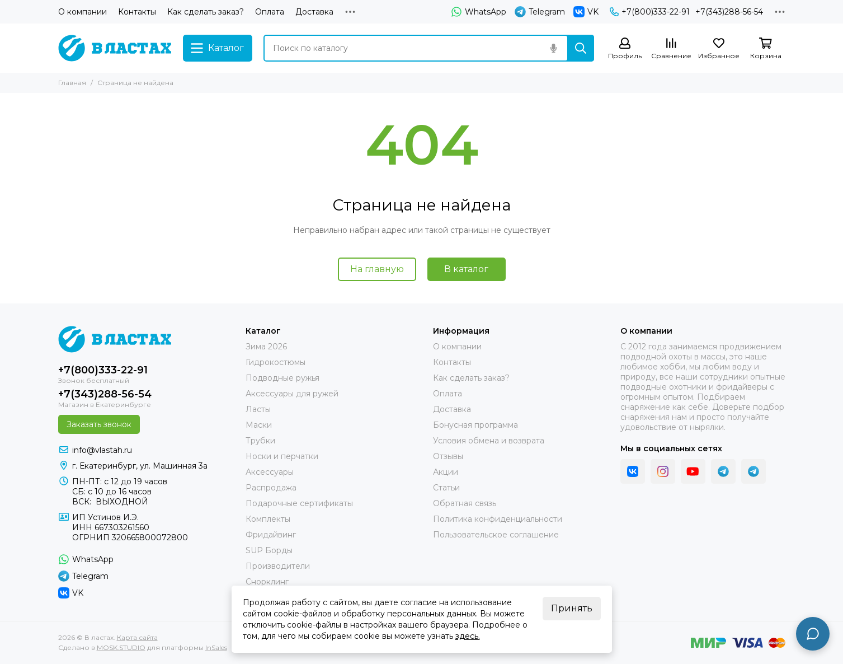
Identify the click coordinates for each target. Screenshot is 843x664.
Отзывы (448, 456)
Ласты (258, 409)
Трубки (260, 441)
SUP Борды (269, 550)
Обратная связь (464, 503)
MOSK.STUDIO (121, 647)
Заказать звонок (99, 424)
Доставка (314, 12)
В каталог (466, 269)
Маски (259, 425)
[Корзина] (765, 49)
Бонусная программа (475, 425)
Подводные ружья (282, 378)
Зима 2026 (266, 347)
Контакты (137, 12)
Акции (445, 472)
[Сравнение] (671, 49)
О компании (82, 12)
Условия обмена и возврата (488, 441)
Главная (72, 82)
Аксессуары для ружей (292, 394)
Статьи (446, 488)
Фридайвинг (271, 535)
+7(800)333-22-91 (650, 12)
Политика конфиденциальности (497, 519)
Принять (571, 608)
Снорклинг (267, 582)
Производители (278, 566)
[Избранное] (719, 49)
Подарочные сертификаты (299, 503)
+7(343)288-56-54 (729, 12)
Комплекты (268, 519)
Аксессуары (270, 472)
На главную (377, 269)
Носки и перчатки (282, 456)
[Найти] (580, 48)
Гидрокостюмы (275, 362)
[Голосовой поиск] (553, 48)
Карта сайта (137, 637)
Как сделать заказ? (205, 12)
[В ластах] (115, 48)
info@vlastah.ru (102, 450)
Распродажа (271, 488)
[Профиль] (624, 49)
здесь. (467, 636)
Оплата (269, 12)
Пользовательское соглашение (496, 535)
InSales (216, 647)
